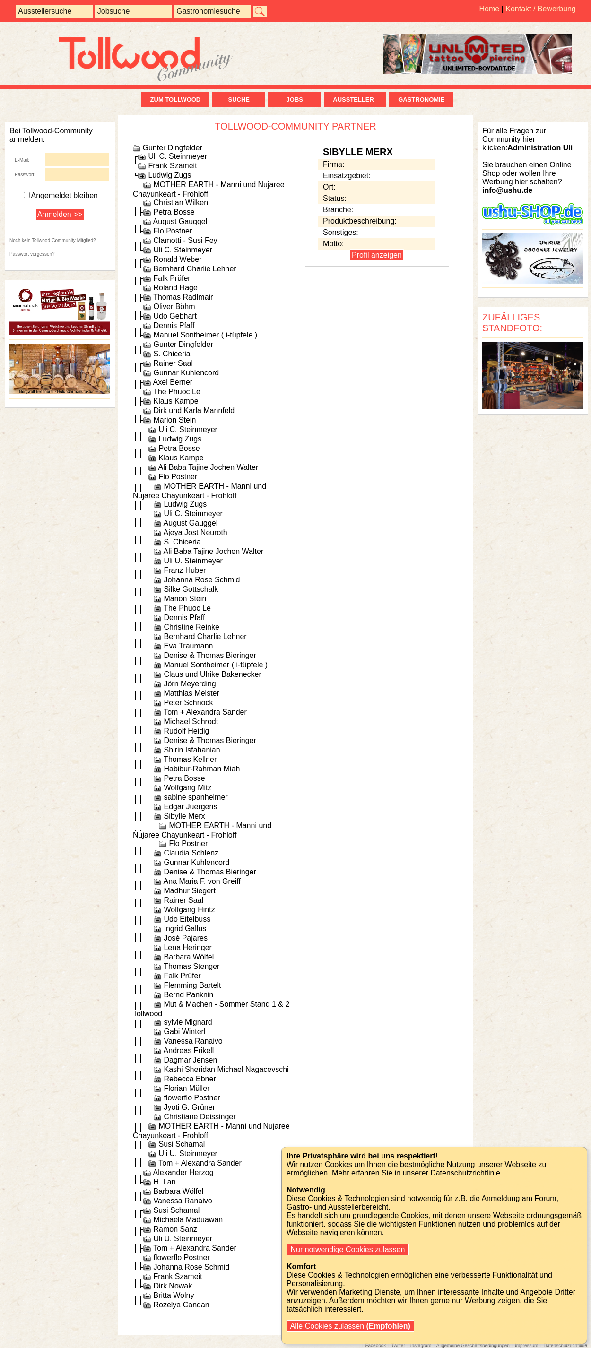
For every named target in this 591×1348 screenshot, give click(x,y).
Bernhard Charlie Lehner (194, 269)
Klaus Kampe (175, 401)
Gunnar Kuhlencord (186, 373)
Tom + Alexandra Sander (205, 712)
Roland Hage (175, 288)
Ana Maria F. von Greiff (202, 881)
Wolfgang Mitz (187, 788)
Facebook (375, 1345)
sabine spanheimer (195, 797)
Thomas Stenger (191, 966)
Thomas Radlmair (183, 297)
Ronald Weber (177, 259)
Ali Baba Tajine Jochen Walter (208, 467)
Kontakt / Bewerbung (540, 9)
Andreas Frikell (189, 1050)
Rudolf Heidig (186, 731)
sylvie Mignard (188, 1022)
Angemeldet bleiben (61, 195)
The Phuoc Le (176, 392)
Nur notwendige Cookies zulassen (347, 1249)
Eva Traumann (188, 646)
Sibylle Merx (184, 816)
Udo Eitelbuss (187, 919)
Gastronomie (421, 99)
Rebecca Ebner (190, 1079)
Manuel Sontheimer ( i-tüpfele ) (205, 335)
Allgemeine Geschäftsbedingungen (473, 1345)
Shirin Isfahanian (192, 750)
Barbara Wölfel (189, 957)
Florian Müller (186, 1088)
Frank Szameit (172, 166)
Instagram (420, 1345)
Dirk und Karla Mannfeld (194, 410)
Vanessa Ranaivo (193, 1041)
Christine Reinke (191, 627)
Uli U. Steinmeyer (193, 561)
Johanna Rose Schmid (202, 580)
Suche (239, 99)
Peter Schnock (188, 703)
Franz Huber (185, 570)
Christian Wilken (180, 203)
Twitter (398, 1345)
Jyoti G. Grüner (189, 1107)
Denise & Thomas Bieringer (210, 655)
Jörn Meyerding (190, 684)
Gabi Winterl (184, 1032)
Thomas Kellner (190, 759)
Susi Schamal (181, 1144)
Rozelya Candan (181, 1305)
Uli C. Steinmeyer (177, 156)
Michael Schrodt (191, 721)
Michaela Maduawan (188, 1220)
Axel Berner (173, 382)
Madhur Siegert (189, 891)
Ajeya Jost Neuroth (195, 532)
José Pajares (186, 938)
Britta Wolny (173, 1295)
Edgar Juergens (190, 807)
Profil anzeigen (377, 255)
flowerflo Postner (192, 1098)
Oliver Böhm (174, 306)
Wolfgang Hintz (189, 910)
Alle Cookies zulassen (350, 1326)
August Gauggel (180, 221)
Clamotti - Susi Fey (185, 240)
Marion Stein (174, 420)
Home (489, 9)
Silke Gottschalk (191, 589)
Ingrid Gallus (185, 929)
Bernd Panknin (188, 995)
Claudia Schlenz (191, 853)
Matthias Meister (191, 693)
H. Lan (164, 1182)
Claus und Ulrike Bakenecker (212, 674)
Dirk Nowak (172, 1286)
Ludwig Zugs (169, 175)
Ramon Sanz (175, 1229)
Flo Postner (172, 231)
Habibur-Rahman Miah (202, 769)
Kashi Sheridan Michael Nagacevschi (226, 1069)
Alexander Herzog (183, 1172)
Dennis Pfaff (173, 325)
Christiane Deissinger (199, 1117)
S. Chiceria (171, 354)
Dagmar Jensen (190, 1060)
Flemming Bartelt (192, 985)
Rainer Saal (173, 363)
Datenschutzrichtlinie (565, 1345)
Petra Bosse (173, 212)
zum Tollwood (175, 99)
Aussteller (355, 99)
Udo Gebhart (175, 316)
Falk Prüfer (171, 278)
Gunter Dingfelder (172, 148)
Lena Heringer (187, 947)
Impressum (526, 1345)
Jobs (295, 99)
